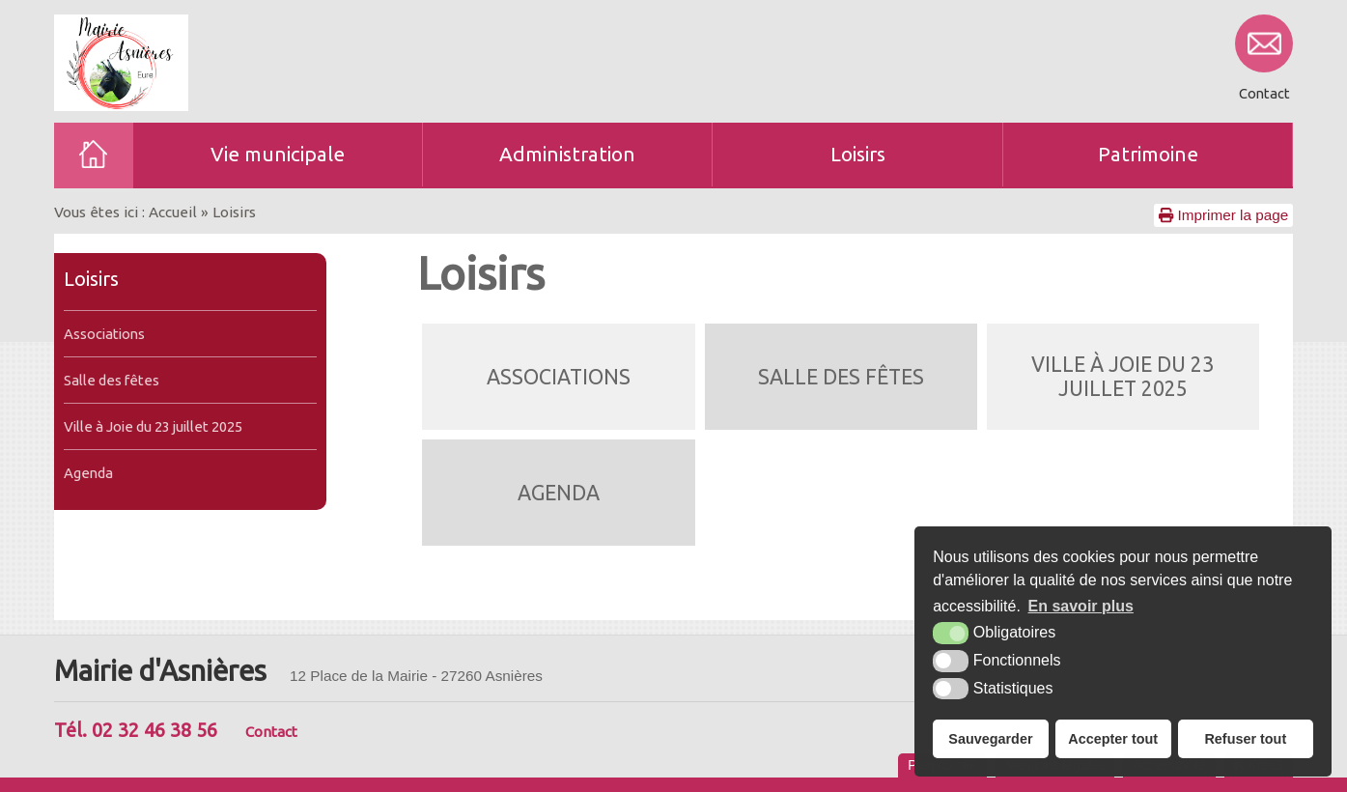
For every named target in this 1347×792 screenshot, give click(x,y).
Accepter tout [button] (1113, 739)
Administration (567, 154)
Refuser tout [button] (1245, 739)
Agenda (88, 473)
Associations (104, 333)
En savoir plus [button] (1081, 606)
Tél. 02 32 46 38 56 (135, 730)
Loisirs (857, 154)
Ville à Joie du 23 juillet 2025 (153, 426)
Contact (271, 731)
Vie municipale (277, 154)
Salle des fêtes (111, 380)
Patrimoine (1148, 154)
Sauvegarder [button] (990, 739)
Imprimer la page (1223, 215)
